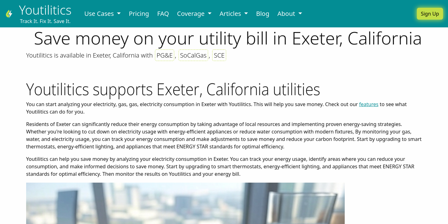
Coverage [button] (191, 13)
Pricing (139, 13)
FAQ (163, 13)
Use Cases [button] (99, 13)
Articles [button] (231, 13)
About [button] (287, 13)
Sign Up (430, 13)
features (368, 104)
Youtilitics (45, 9)
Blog (262, 13)
